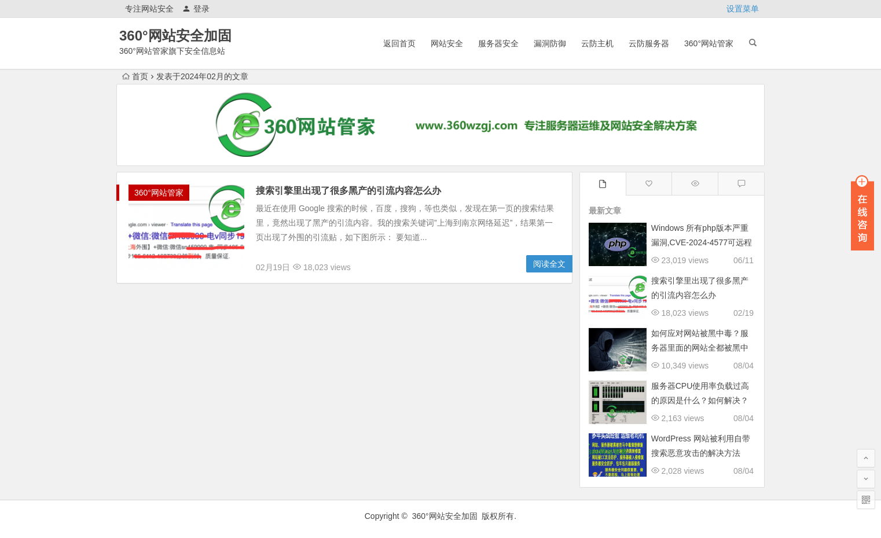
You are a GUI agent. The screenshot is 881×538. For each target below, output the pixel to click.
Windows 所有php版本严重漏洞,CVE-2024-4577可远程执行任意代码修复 (701, 242)
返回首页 (399, 43)
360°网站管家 (708, 43)
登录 (196, 8)
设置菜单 (742, 8)
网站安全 (447, 43)
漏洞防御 (550, 43)
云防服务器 (649, 43)
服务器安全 (498, 43)
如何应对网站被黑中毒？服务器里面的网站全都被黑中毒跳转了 (699, 348)
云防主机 (597, 43)
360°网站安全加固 (175, 35)
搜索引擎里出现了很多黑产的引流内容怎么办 (348, 191)
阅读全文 (549, 263)
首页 (135, 76)
